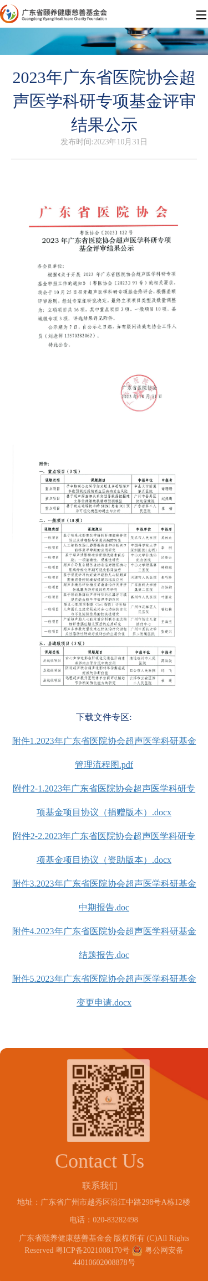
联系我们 (96, 1185)
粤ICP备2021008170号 (92, 1247)
